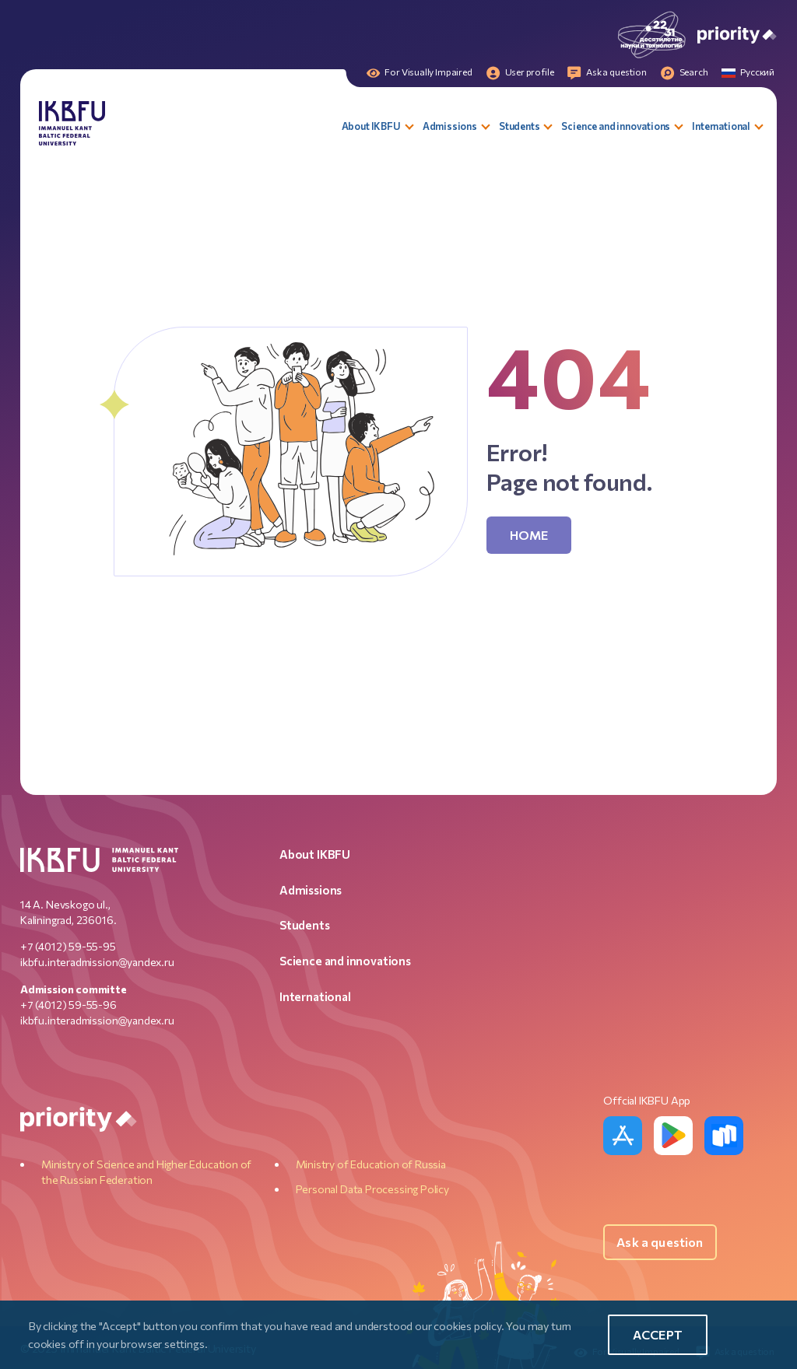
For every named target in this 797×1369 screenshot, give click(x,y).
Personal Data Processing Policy (372, 1189)
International (315, 996)
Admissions (310, 890)
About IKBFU (314, 854)
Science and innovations (345, 961)
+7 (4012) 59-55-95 (68, 946)
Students (304, 925)
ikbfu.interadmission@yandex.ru (97, 961)
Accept (658, 1334)
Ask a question (659, 1241)
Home (529, 534)
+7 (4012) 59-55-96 (68, 1004)
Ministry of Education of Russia (371, 1164)
